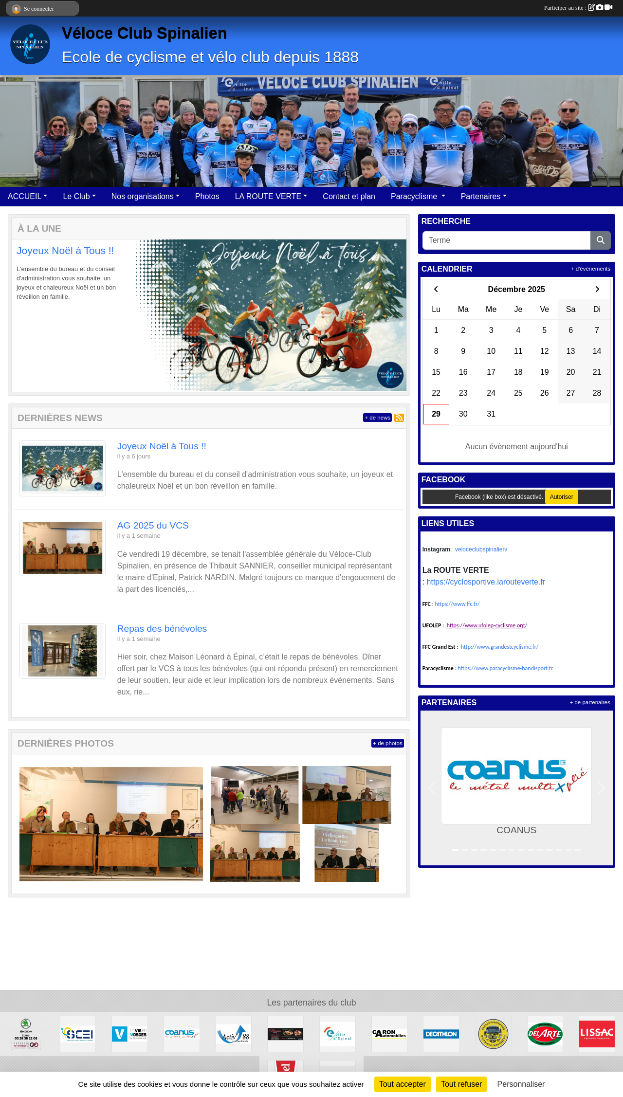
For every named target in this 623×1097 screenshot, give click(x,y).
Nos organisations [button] (142, 196)
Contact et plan (349, 196)
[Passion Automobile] (26, 1033)
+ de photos (387, 743)
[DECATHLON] (441, 1033)
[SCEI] (78, 1033)
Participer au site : (578, 7)
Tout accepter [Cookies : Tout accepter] (402, 1084)
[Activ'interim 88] (234, 1033)
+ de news (377, 418)
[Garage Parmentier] (493, 1033)
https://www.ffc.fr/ (457, 604)
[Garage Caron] (389, 1033)
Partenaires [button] (481, 196)
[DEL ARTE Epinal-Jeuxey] (545, 1033)
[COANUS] (182, 1033)
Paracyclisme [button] (415, 196)
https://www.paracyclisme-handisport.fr (505, 668)
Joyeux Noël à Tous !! (65, 250)
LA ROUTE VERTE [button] (268, 196)
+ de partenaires (590, 702)
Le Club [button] (76, 196)
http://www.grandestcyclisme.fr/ (500, 646)
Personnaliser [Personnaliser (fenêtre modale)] (521, 1084)
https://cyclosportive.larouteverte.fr (486, 582)
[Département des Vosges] (129, 1033)
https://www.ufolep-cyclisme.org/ (487, 625)
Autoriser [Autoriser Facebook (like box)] (561, 497)
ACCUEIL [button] (24, 196)
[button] (27, 315)
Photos (207, 196)
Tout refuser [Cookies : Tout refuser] (461, 1084)
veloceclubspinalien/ (481, 549)
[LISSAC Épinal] (597, 1033)
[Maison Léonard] (285, 1033)
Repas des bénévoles (162, 628)
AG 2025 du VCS (153, 525)
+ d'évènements (590, 269)
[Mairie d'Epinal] (337, 1033)
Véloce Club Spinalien (144, 33)
